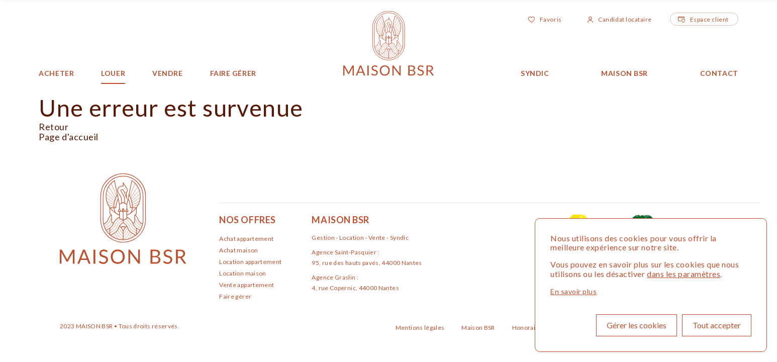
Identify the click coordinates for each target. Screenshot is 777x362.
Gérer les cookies (636, 325)
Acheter (56, 73)
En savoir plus (573, 291)
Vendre (167, 73)
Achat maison (238, 250)
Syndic (535, 73)
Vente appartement (246, 285)
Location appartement (250, 261)
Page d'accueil (69, 136)
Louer (113, 73)
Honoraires (529, 327)
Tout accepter (717, 325)
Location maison (242, 273)
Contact (719, 73)
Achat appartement (246, 238)
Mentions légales (421, 327)
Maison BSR (624, 73)
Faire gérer (233, 73)
